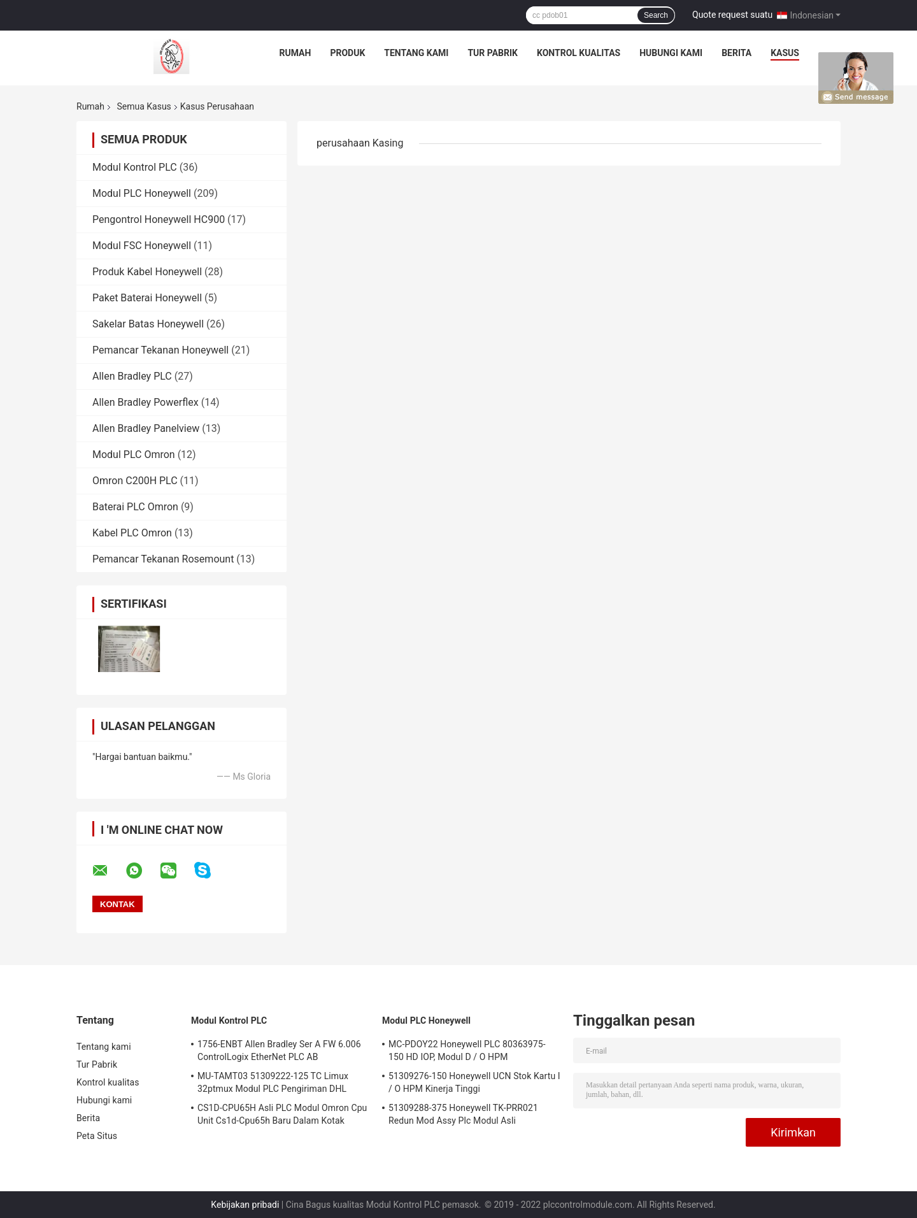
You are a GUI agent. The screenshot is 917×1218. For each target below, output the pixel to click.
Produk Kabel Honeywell (147, 272)
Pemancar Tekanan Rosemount (163, 559)
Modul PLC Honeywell (141, 193)
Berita (736, 53)
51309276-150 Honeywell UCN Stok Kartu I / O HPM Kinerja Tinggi (474, 1082)
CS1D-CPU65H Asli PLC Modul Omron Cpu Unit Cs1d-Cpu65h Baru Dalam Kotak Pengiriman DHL (282, 1116)
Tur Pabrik (492, 53)
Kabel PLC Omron (132, 533)
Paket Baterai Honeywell (147, 298)
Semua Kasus (144, 106)
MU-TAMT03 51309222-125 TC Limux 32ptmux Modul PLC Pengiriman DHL (272, 1082)
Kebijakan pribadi (245, 1205)
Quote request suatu (732, 15)
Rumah (295, 53)
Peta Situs (96, 1136)
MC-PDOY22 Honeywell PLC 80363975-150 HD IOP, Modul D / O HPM (467, 1050)
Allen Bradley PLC (132, 376)
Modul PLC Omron (133, 454)
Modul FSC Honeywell (141, 246)
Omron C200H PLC (135, 481)
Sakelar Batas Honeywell (148, 324)
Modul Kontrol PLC (134, 167)
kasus (785, 53)
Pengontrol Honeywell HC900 (158, 219)
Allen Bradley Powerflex (145, 402)
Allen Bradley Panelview (145, 428)
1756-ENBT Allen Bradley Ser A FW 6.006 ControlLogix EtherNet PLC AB (279, 1050)
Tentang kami (416, 53)
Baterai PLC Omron (135, 507)
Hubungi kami (670, 53)
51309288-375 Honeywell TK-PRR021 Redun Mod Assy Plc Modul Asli (463, 1114)
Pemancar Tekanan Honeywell (160, 350)
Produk (347, 53)
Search (656, 15)
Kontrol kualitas (578, 53)
